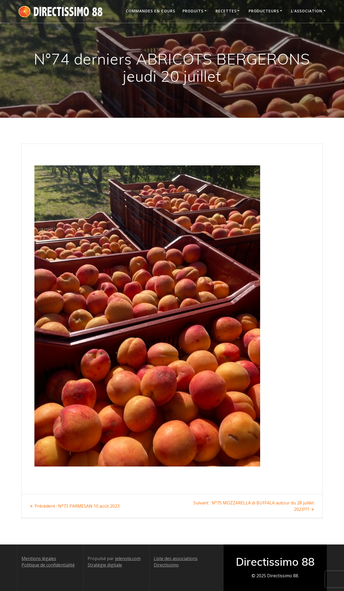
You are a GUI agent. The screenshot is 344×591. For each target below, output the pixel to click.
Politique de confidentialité (48, 565)
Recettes (226, 10)
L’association (306, 10)
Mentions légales (39, 558)
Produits (192, 10)
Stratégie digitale (105, 565)
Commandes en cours (150, 10)
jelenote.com (128, 558)
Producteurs (264, 10)
